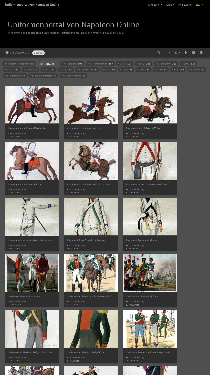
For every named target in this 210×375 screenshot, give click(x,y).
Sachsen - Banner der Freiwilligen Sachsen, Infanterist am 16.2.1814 (130, 325)
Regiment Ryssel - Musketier (24, 224)
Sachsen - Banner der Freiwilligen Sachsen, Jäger (182, 325)
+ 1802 (143, 63)
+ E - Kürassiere (15, 75)
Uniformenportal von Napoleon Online (32, 4)
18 (97, 349)
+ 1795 (161, 69)
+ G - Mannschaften (100, 63)
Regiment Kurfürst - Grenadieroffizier (79, 173)
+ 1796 (125, 63)
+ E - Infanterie (166, 63)
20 (111, 349)
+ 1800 (188, 63)
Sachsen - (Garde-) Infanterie (75, 224)
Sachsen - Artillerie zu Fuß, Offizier (79, 275)
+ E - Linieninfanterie (43, 75)
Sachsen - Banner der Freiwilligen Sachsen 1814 (130, 275)
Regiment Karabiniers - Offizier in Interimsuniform (28, 173)
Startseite (7, 52)
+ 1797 (66, 69)
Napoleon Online (98, 365)
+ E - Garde (197, 69)
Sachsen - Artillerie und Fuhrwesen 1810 (130, 224)
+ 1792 (109, 69)
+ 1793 (126, 69)
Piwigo (112, 361)
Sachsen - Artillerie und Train (178, 224)
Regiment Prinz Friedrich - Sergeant (181, 173)
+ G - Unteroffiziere (73, 75)
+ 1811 (178, 69)
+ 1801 (12, 69)
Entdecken (154, 4)
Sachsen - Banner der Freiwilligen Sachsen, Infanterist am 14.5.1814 (79, 325)
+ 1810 (48, 69)
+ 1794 (143, 69)
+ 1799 (30, 69)
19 (104, 349)
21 (118, 349)
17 (90, 349)
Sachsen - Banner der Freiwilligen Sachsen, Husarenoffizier (28, 325)
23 (131, 349)
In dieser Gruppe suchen (19, 63)
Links (169, 4)
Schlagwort (21, 52)
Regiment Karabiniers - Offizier (77, 123)
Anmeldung (185, 4)
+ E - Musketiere (87, 69)
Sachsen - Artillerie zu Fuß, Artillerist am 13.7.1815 (28, 275)
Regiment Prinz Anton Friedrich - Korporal (130, 173)
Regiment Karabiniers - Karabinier (27, 123)
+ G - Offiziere (72, 63)
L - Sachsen (38, 53)
